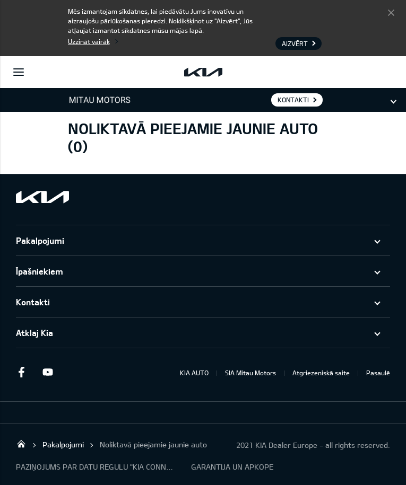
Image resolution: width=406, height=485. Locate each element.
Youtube (47, 372)
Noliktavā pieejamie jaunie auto (153, 444)
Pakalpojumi (40, 240)
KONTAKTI (293, 99)
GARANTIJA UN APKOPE (232, 466)
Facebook (21, 372)
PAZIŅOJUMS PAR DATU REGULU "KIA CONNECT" (95, 466)
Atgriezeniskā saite (321, 372)
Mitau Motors (21, 443)
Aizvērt (391, 12)
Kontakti (33, 302)
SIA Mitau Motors (250, 372)
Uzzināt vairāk (89, 41)
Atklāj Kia (34, 333)
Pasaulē (378, 372)
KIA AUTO (194, 372)
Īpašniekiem (39, 271)
